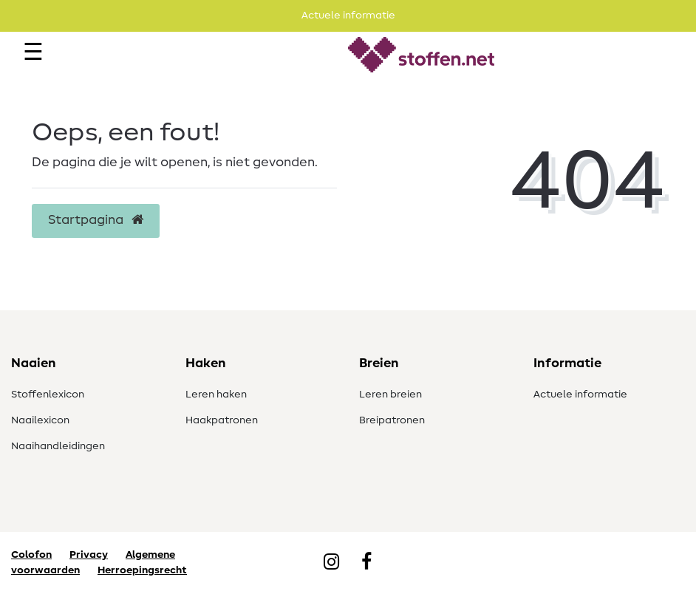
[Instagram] (331, 563)
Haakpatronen (221, 420)
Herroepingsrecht (142, 570)
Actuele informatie (580, 394)
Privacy (88, 555)
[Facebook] (366, 563)
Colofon (31, 555)
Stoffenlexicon (47, 394)
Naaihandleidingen (58, 446)
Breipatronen (392, 420)
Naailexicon (40, 420)
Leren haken (216, 394)
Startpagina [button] (95, 220)
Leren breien (390, 394)
